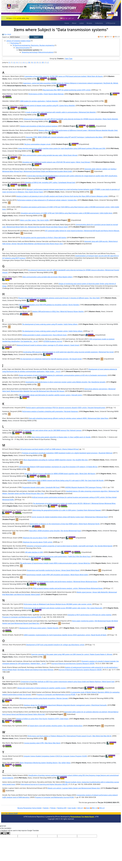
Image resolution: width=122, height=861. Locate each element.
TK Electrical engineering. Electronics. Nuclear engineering (33, 45)
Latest (81, 23)
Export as (5, 37)
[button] (36, 37)
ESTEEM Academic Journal (52, 341)
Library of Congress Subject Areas (18, 41)
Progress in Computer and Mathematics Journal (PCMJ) (21, 617)
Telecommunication (23, 48)
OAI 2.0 (80, 808)
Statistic (46, 808)
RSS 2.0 (116, 37)
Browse (89, 23)
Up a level (6, 34)
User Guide (72, 808)
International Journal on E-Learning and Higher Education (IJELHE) (44, 784)
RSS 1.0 (108, 37)
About (74, 23)
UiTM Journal (110, 23)
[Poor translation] (7, 833)
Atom (100, 37)
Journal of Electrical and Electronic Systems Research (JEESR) (73, 663)
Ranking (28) (61, 808)
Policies (53, 808)
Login (9, 813)
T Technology (14, 43)
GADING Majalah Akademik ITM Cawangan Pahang (83, 487)
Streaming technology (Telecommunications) (37, 52)
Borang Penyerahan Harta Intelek (29, 808)
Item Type (68, 58)
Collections (99, 23)
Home (67, 23)
